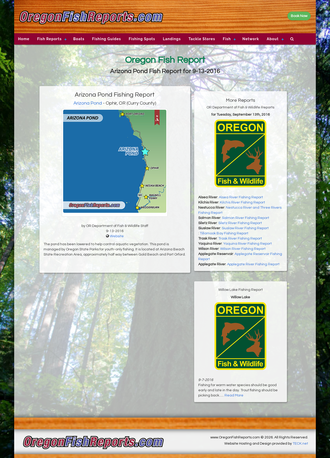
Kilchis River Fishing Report (242, 202)
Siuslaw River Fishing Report (245, 228)
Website (117, 236)
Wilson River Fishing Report (243, 249)
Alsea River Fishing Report (241, 197)
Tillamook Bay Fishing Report (224, 233)
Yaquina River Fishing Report (247, 243)
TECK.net (300, 443)
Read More (234, 395)
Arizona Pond (87, 103)
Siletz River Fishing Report (240, 223)
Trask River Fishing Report (240, 238)
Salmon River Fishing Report (245, 218)
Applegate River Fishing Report (253, 264)
